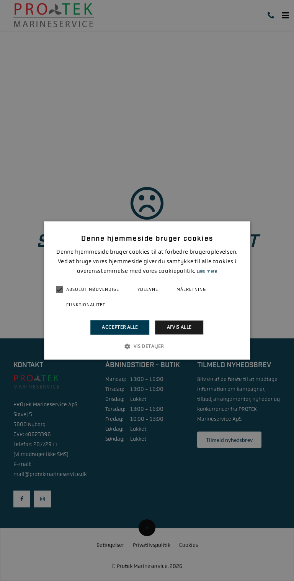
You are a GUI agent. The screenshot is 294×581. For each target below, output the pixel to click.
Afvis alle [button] (179, 327)
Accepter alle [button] (120, 327)
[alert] (147, 290)
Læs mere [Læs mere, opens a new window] (207, 271)
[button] (146, 346)
